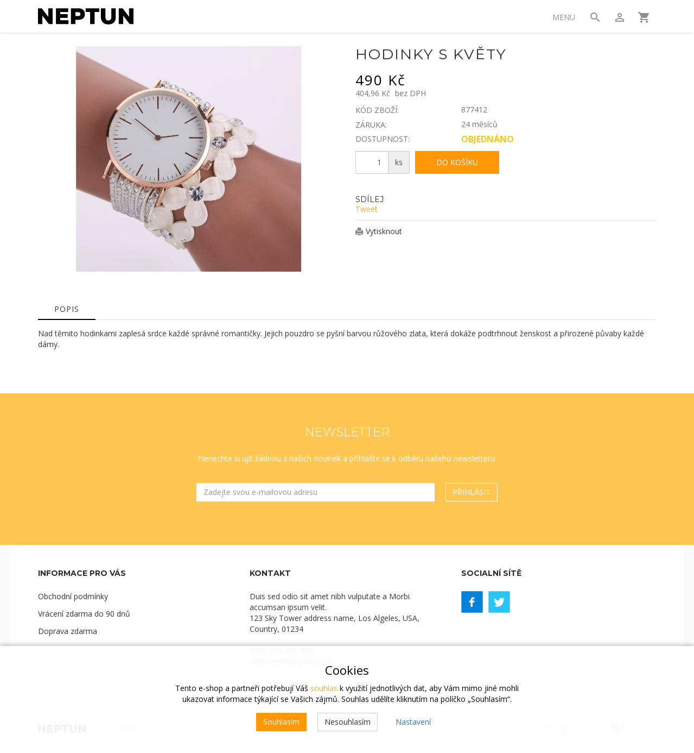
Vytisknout (384, 231)
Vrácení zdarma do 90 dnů (84, 613)
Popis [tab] (66, 309)
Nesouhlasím (347, 722)
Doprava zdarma (67, 631)
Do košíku (457, 162)
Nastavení (413, 722)
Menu (563, 17)
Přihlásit (472, 492)
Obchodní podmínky (73, 596)
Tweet (366, 209)
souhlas (324, 688)
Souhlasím (281, 722)
